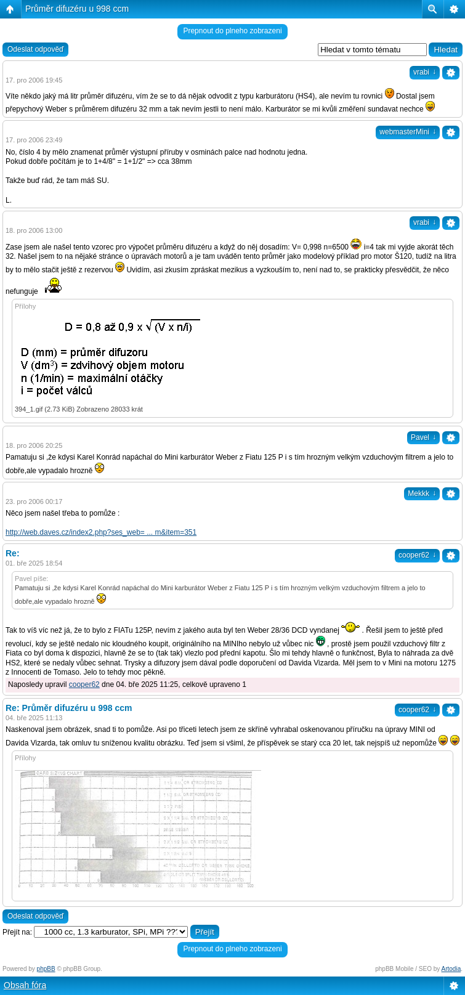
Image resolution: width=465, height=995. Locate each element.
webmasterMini (407, 132)
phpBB (46, 968)
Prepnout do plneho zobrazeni (232, 30)
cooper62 (417, 555)
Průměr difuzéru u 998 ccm (77, 9)
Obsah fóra (25, 985)
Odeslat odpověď (35, 49)
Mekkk (422, 493)
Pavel (423, 437)
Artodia (451, 968)
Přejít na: (17, 932)
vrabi (424, 72)
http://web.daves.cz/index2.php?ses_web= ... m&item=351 (101, 532)
